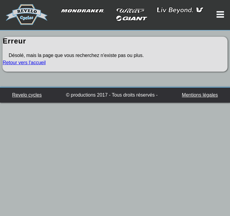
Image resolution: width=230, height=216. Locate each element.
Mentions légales (200, 95)
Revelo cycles (27, 95)
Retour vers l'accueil (24, 62)
